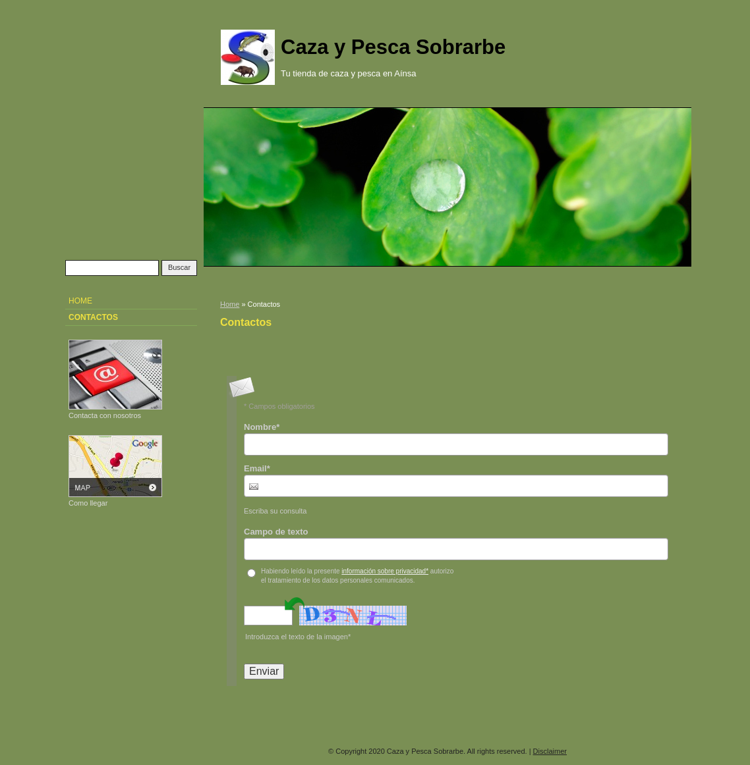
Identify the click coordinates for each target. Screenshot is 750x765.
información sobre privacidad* (384, 571)
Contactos (93, 317)
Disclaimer (550, 751)
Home (229, 304)
